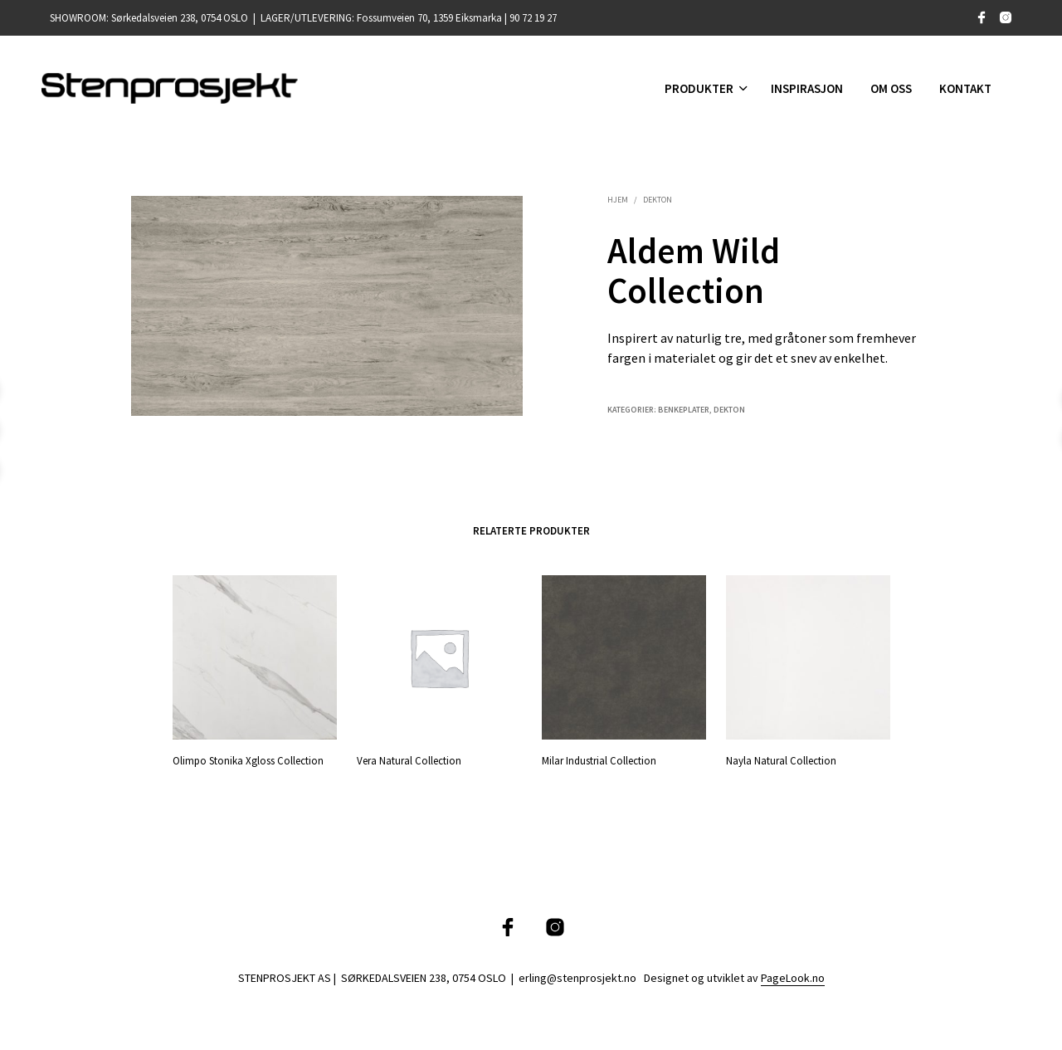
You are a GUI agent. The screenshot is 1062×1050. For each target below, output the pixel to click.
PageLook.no (793, 978)
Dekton (657, 199)
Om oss (891, 88)
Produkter (699, 88)
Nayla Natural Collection (783, 756)
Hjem (617, 199)
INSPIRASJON (807, 88)
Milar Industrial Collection (599, 760)
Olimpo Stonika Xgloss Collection (248, 760)
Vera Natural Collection (409, 760)
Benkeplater (683, 409)
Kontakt (965, 88)
